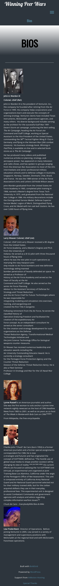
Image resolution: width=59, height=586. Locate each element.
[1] (47, 414)
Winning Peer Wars (25, 4)
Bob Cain (34, 414)
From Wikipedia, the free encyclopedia (22, 418)
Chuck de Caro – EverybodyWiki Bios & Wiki (24, 504)
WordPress (35, 572)
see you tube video (36, 464)
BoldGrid (34, 566)
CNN (44, 414)
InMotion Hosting (36, 577)
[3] (51, 414)
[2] (49, 414)
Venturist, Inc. (44, 104)
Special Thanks (30, 583)
